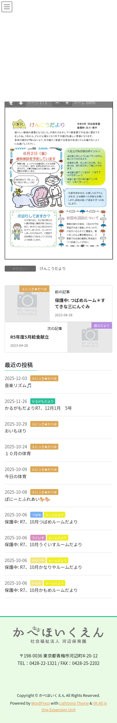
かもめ (36, 583)
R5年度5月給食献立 (29, 337)
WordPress (40, 703)
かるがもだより (43, 401)
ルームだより (54, 514)
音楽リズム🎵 (18, 385)
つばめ (36, 514)
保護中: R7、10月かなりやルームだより (43, 567)
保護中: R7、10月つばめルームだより (41, 522)
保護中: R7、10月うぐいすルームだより (43, 544)
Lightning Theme (74, 703)
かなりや (38, 560)
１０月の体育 (18, 453)
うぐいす (38, 537)
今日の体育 (16, 476)
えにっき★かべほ (44, 378)
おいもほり (16, 431)
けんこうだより (53, 268)
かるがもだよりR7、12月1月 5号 (38, 408)
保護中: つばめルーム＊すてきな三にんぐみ (80, 303)
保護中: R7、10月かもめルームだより (41, 590)
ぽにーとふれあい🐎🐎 (27, 499)
